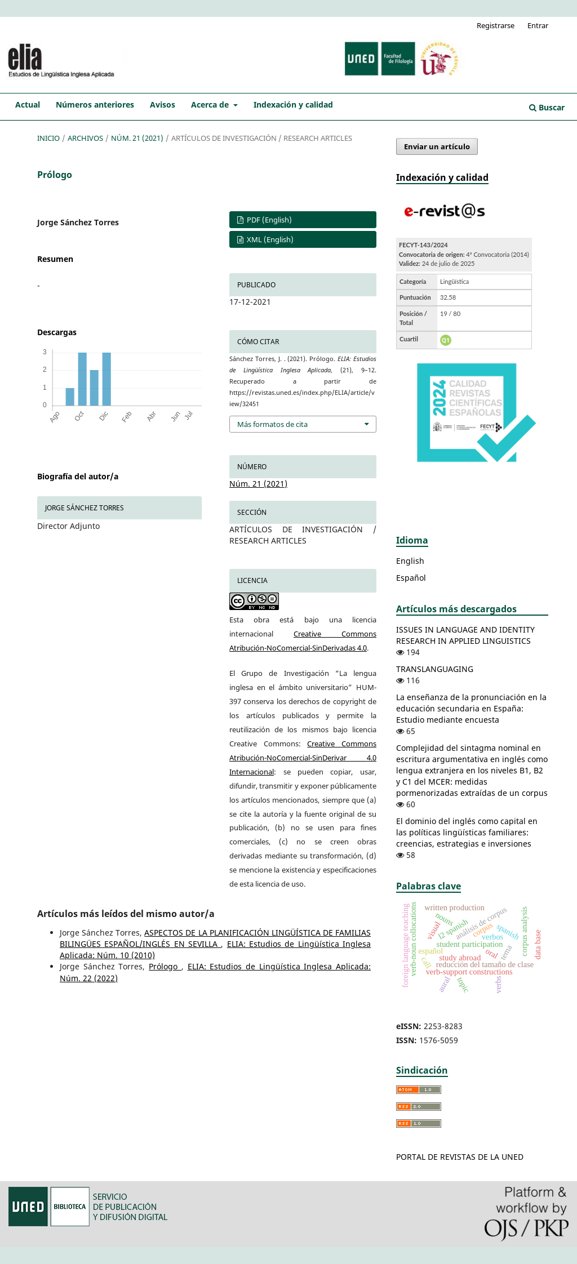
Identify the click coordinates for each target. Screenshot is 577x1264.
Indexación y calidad (293, 104)
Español (411, 577)
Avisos (162, 104)
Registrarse (495, 25)
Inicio (48, 138)
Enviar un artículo (437, 146)
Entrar (537, 25)
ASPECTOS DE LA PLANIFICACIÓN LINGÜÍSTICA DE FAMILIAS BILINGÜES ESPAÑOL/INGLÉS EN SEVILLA (215, 938)
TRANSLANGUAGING (434, 669)
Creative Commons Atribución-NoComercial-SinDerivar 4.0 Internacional (302, 757)
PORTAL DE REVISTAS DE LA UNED (459, 1156)
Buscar (547, 107)
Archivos (85, 138)
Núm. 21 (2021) (137, 138)
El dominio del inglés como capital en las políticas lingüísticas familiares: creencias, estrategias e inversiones (467, 832)
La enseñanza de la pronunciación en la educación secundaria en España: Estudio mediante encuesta (471, 708)
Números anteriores (95, 104)
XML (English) (269, 239)
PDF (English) (268, 220)
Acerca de (211, 104)
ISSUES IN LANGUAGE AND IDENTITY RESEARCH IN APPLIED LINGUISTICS (465, 635)
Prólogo (165, 966)
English (410, 560)
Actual (27, 104)
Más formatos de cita (272, 424)
